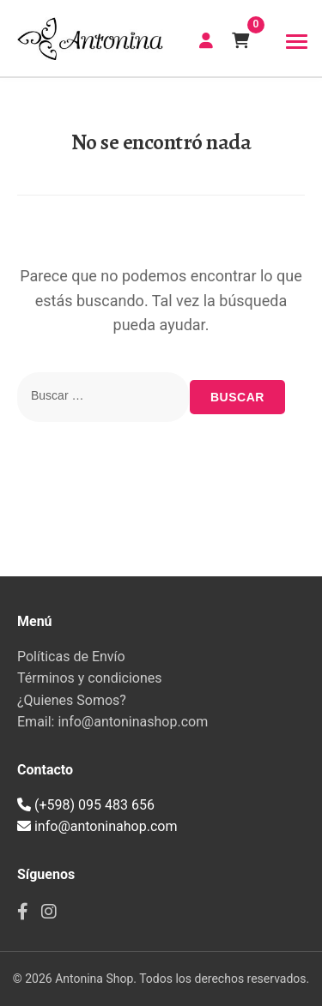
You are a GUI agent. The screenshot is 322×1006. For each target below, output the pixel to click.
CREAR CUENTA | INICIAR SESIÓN (206, 40)
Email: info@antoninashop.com (112, 722)
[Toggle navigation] (296, 42)
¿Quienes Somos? (71, 700)
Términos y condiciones (89, 678)
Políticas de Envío (71, 656)
